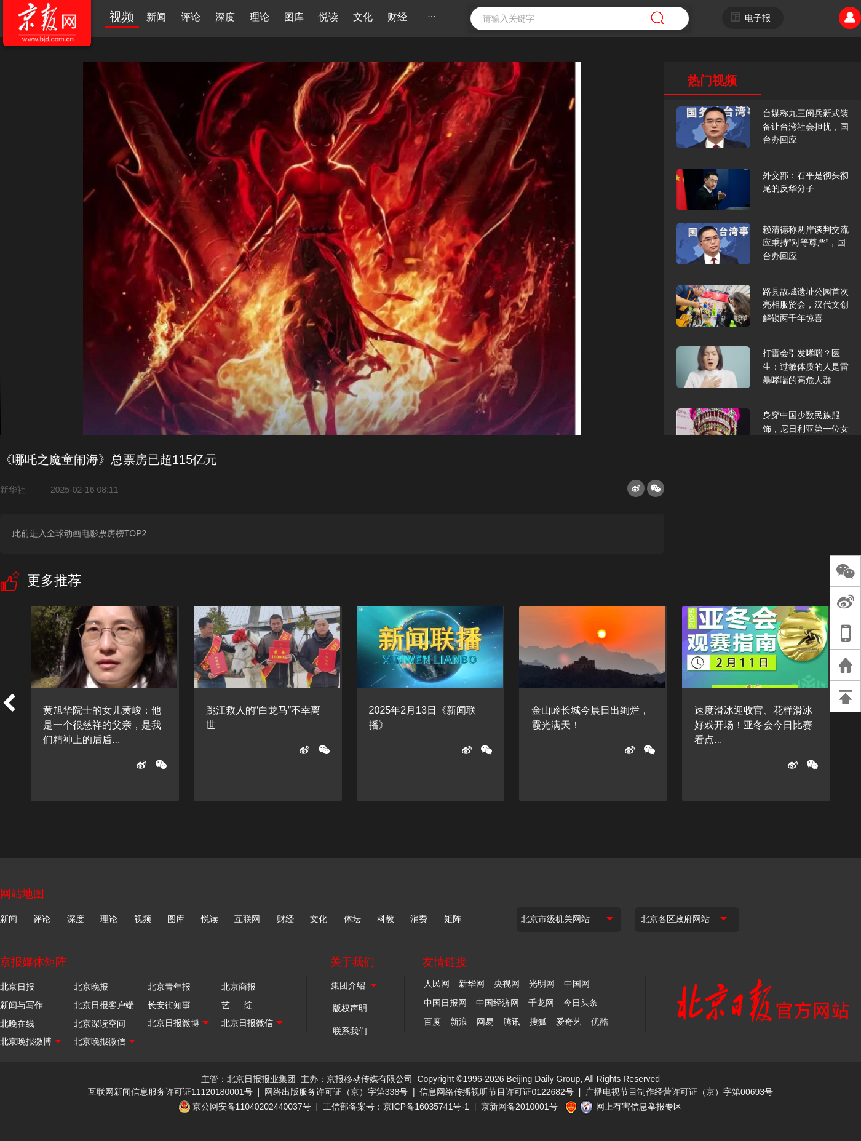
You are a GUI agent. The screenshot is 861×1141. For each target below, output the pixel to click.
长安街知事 (169, 1005)
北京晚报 (91, 987)
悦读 (328, 17)
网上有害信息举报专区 (639, 1106)
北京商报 (238, 987)
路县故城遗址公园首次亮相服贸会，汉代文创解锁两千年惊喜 (806, 305)
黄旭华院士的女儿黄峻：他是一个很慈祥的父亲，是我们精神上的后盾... (102, 725)
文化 (363, 17)
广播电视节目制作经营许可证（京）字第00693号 (679, 1092)
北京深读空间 (99, 1023)
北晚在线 (17, 1023)
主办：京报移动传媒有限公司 (357, 1079)
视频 (121, 16)
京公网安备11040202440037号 (251, 1106)
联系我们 (350, 1031)
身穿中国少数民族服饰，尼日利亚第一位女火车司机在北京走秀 (806, 428)
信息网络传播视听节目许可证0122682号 (496, 1092)
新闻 (156, 17)
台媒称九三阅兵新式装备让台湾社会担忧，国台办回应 (806, 126)
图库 (294, 17)
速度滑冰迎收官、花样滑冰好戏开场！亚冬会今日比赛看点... (753, 725)
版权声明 (350, 1008)
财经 (397, 17)
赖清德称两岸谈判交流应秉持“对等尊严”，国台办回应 (806, 243)
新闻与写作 (21, 1005)
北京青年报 (169, 987)
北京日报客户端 (104, 1005)
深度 (225, 17)
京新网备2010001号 (519, 1106)
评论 (190, 17)
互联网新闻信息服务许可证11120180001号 (170, 1092)
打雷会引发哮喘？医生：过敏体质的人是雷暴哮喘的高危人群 (806, 366)
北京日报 (17, 987)
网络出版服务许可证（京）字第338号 (336, 1092)
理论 (259, 17)
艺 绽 (237, 1005)
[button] (8, 703)
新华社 (18, 490)
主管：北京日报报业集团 (248, 1079)
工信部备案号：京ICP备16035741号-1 (396, 1106)
